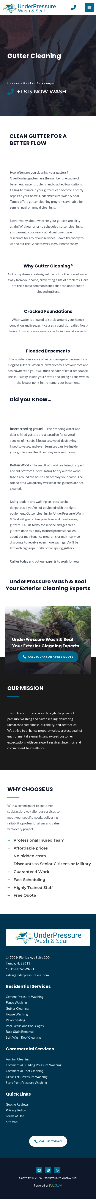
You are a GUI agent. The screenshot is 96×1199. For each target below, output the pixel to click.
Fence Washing (16, 1002)
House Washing (17, 1014)
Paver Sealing (15, 1020)
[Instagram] (48, 1170)
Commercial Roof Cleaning (24, 1071)
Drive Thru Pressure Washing (26, 1077)
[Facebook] (39, 1170)
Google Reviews (17, 1104)
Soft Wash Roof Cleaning (23, 1037)
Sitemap (11, 1122)
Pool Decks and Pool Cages (25, 1026)
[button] (48, 657)
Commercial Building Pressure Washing (33, 1065)
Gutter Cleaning (17, 1008)
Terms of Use (15, 1116)
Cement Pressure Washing (24, 997)
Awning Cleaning (18, 1059)
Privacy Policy (16, 1110)
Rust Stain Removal (20, 1031)
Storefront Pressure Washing (26, 1082)
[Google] (57, 1170)
